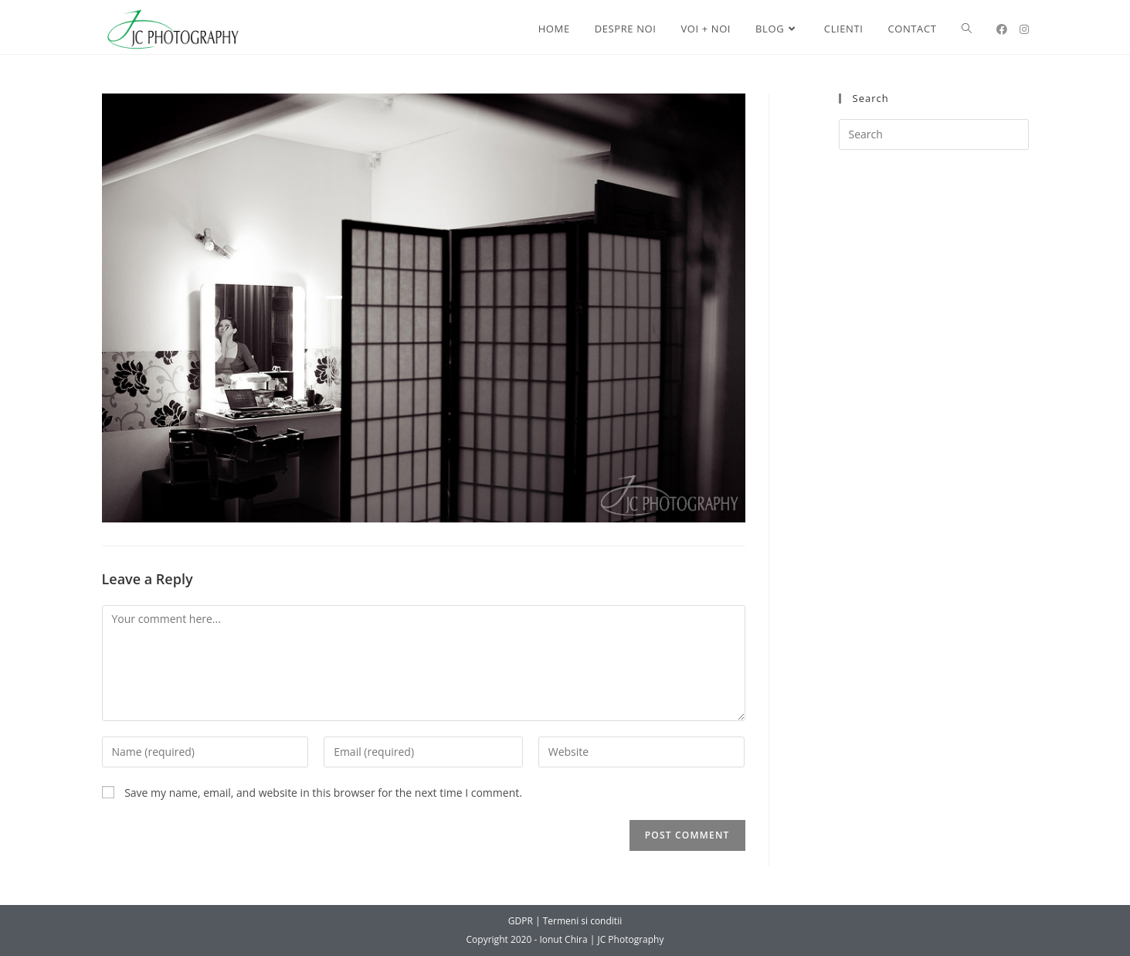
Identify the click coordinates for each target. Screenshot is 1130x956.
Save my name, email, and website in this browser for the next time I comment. (323, 792)
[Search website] (966, 29)
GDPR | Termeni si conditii (565, 920)
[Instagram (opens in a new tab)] (1024, 29)
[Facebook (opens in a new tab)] (1001, 29)
